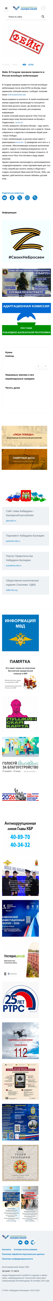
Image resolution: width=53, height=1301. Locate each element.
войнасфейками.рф (16, 95)
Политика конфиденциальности (17, 1259)
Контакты (6, 1249)
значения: (19, 142)
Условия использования (25, 1249)
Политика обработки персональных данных (23, 1254)
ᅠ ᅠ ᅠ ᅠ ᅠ (44, 1249)
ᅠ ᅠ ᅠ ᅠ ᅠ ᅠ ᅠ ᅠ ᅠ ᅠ (13, 1252)
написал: (19, 122)
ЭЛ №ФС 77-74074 (10, 1271)
